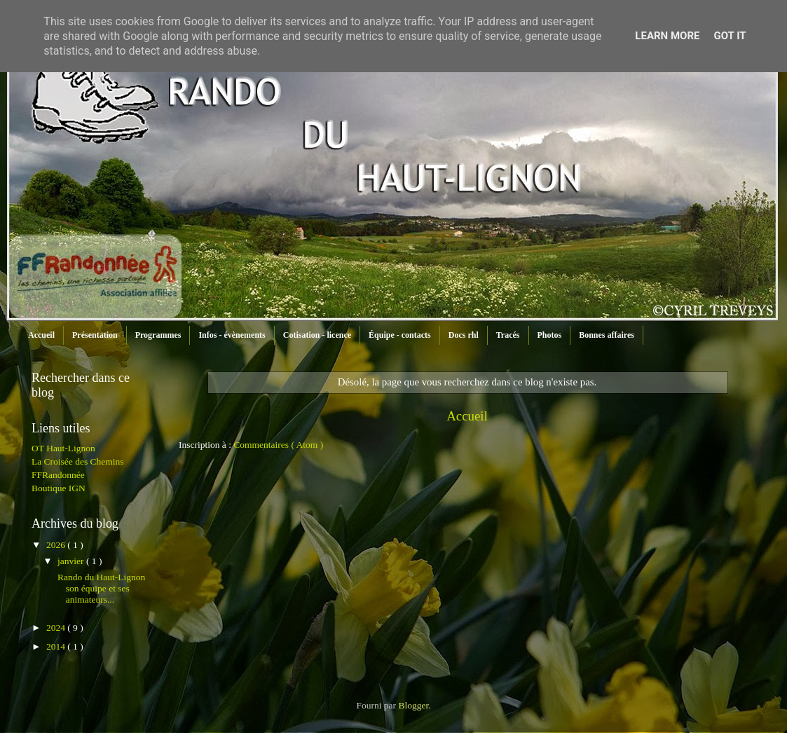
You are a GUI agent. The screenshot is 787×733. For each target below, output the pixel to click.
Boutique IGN (58, 488)
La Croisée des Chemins (78, 461)
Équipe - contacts (400, 335)
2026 (56, 545)
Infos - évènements (231, 335)
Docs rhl (464, 335)
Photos (550, 335)
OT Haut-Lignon (63, 448)
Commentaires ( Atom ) (278, 444)
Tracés (508, 335)
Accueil (41, 335)
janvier (71, 561)
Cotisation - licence (317, 335)
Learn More (667, 35)
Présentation (95, 335)
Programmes (158, 335)
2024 (56, 627)
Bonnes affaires (606, 335)
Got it (729, 35)
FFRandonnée (58, 475)
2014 (56, 646)
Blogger (413, 705)
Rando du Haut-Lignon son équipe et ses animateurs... (100, 588)
